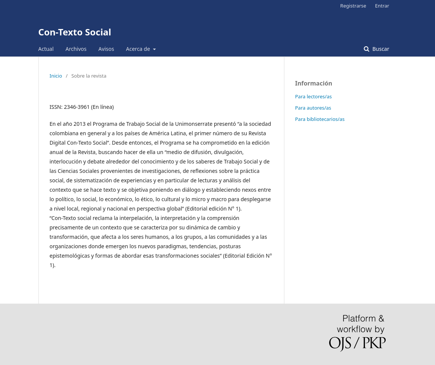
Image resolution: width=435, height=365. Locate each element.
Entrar (382, 5)
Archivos (76, 48)
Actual (46, 48)
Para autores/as (313, 107)
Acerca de (138, 48)
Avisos (106, 48)
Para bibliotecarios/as (320, 119)
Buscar (380, 48)
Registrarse (353, 5)
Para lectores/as (313, 96)
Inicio (56, 75)
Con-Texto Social (74, 32)
